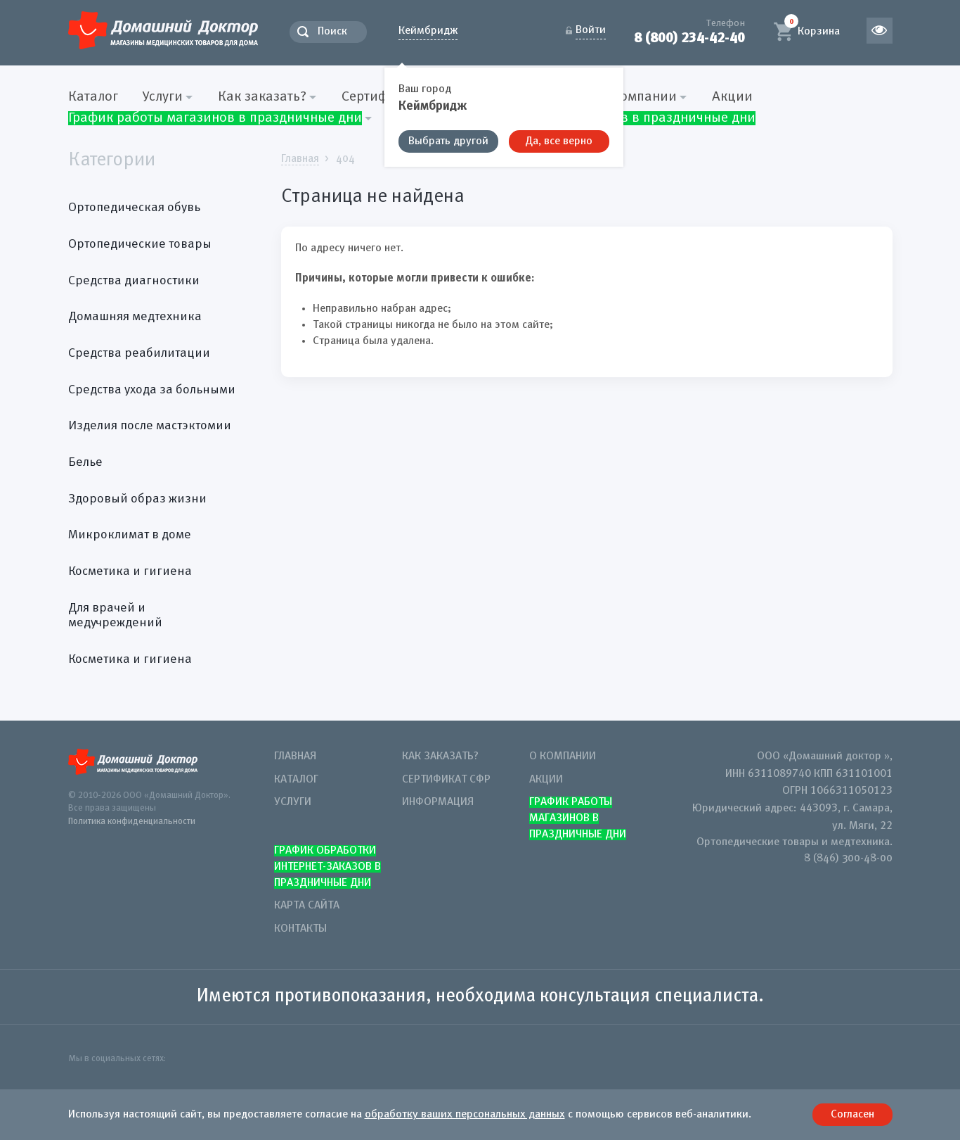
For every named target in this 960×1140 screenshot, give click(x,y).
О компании (562, 756)
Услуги (292, 802)
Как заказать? (440, 756)
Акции (732, 97)
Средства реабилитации (139, 353)
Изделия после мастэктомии (149, 425)
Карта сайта (306, 905)
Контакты (300, 929)
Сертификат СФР (446, 779)
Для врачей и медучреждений (115, 616)
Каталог (93, 97)
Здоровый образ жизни (137, 499)
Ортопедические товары (140, 244)
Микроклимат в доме (129, 534)
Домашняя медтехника (135, 316)
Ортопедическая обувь (134, 207)
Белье (85, 462)
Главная (295, 756)
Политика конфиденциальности (131, 821)
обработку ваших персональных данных (465, 1114)
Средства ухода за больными (151, 390)
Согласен (852, 1114)
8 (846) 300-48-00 (848, 858)
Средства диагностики (134, 280)
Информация (438, 802)
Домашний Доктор (163, 30)
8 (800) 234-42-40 (689, 38)
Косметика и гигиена (130, 571)
